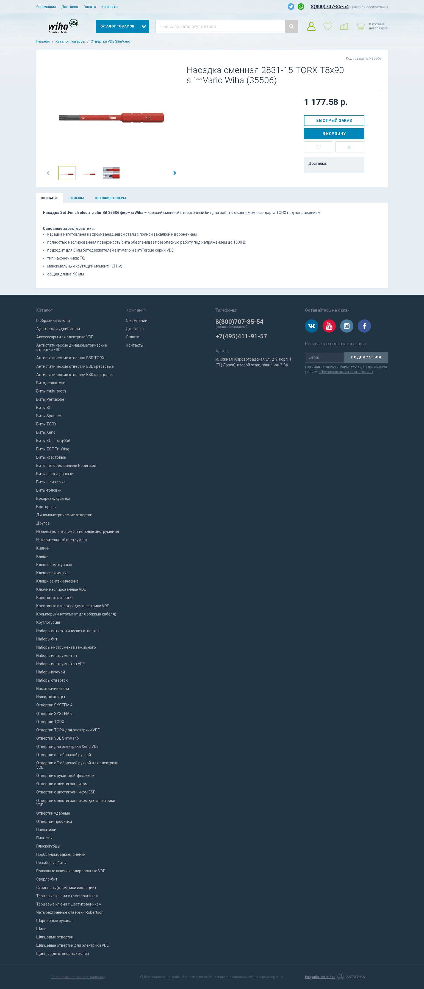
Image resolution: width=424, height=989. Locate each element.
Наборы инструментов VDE (60, 664)
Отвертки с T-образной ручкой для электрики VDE (77, 765)
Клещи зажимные (52, 573)
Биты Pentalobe (50, 399)
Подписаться (366, 357)
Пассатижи (46, 830)
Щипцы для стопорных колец (62, 953)
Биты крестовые (51, 457)
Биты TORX (46, 424)
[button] (48, 173)
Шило (41, 929)
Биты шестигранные (54, 474)
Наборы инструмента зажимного (66, 647)
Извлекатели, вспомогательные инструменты (77, 531)
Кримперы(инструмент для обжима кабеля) (76, 614)
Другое (43, 523)
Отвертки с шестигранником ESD (66, 792)
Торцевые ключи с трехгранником (67, 896)
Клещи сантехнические (57, 581)
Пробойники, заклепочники (60, 854)
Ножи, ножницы (50, 697)
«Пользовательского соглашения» (346, 372)
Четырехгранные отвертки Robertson (70, 912)
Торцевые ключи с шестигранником (68, 904)
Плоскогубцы (48, 846)
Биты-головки (49, 490)
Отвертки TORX (50, 722)
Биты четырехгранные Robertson (66, 465)
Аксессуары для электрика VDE (64, 337)
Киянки (42, 548)
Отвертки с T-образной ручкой (63, 755)
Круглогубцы (48, 622)
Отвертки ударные (53, 813)
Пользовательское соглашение (78, 977)
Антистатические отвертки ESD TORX (70, 358)
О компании (46, 7)
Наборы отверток (52, 680)
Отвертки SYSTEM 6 (54, 713)
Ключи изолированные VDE (61, 589)
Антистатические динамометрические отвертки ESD (71, 347)
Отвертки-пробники (54, 821)
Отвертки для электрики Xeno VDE (67, 746)
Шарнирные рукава (53, 920)
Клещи (42, 556)
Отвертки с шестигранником (62, 784)
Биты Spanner (48, 416)
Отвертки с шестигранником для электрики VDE (75, 802)
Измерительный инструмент (62, 540)
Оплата (90, 7)
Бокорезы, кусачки (53, 498)
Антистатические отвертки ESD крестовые (75, 366)
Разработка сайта (320, 977)
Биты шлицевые (51, 482)
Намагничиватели (52, 688)
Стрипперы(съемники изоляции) (66, 887)
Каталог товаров (70, 41)
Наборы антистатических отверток (67, 631)
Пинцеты (44, 838)
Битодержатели (50, 383)
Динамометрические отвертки (64, 515)
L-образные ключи (53, 320)
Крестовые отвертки (55, 597)
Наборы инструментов (56, 655)
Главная (43, 41)
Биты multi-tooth (51, 391)
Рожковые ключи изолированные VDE (70, 871)
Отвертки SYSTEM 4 (54, 705)
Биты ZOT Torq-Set (53, 440)
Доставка (69, 7)
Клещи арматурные (54, 564)
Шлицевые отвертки (54, 937)
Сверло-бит (46, 879)
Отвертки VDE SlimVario (110, 41)
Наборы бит (46, 639)
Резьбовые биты (51, 862)
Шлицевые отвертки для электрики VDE (72, 945)
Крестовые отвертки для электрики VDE (72, 606)
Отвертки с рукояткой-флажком (65, 775)
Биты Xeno (46, 432)
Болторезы (46, 507)
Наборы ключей (50, 672)
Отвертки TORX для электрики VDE (68, 730)
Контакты (109, 7)
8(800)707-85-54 (330, 6)
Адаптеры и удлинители (58, 329)
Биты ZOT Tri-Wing (52, 449)
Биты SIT (44, 407)
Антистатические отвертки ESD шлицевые (74, 374)
